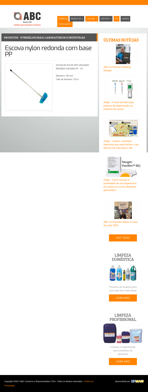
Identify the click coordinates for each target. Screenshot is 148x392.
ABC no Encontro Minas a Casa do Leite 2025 (120, 224)
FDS (116, 18)
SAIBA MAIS (123, 298)
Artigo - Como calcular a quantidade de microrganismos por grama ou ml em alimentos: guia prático (120, 185)
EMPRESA (62, 18)
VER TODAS (123, 238)
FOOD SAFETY (64, 24)
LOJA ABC (91, 18)
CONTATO (106, 18)
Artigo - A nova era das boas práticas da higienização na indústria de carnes (118, 105)
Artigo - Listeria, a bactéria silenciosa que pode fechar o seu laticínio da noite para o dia (121, 144)
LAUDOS (125, 18)
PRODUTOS (77, 18)
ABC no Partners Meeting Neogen (117, 69)
